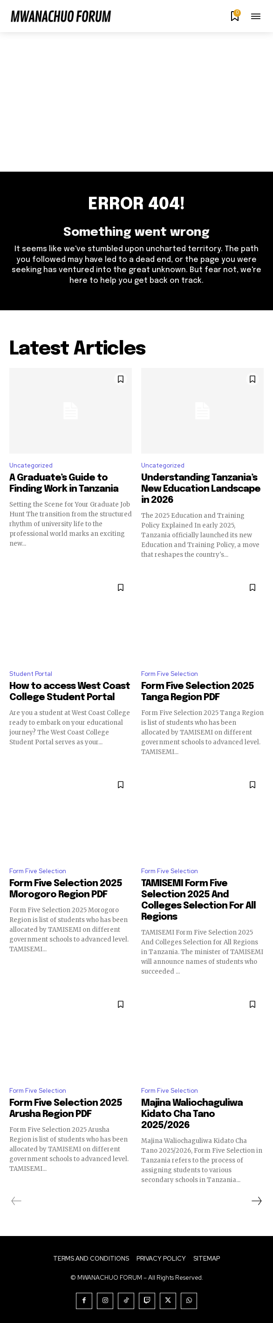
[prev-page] (16, 1201)
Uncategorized (31, 465)
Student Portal (30, 674)
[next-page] (256, 1201)
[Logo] (60, 17)
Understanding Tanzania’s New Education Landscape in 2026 (200, 489)
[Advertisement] (136, 102)
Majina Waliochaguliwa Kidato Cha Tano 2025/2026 (192, 1114)
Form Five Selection (169, 674)
